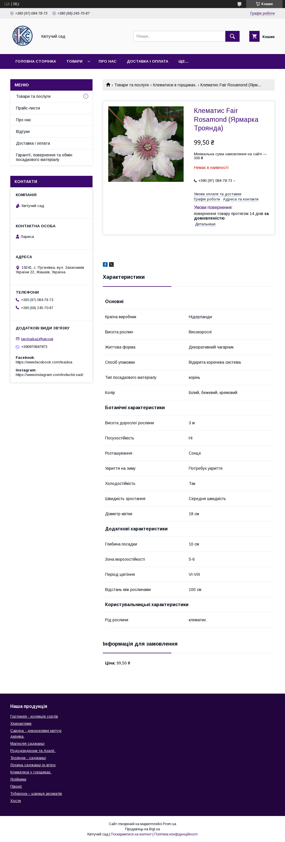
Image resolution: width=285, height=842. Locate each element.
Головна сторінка (35, 61)
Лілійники (18, 779)
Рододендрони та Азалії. (32, 751)
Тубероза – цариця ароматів (36, 793)
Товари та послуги (131, 85)
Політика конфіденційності (176, 834)
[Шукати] (232, 36)
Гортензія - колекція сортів (34, 716)
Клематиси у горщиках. (30, 772)
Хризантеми (20, 723)
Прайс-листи (28, 108)
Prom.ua (169, 824)
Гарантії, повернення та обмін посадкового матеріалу (44, 157)
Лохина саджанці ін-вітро (33, 765)
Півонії (16, 786)
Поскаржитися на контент (131, 834)
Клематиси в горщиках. (174, 85)
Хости (15, 801)
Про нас (108, 61)
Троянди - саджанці (28, 758)
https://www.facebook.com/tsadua (44, 362)
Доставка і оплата (147, 61)
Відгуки (23, 131)
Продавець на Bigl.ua (142, 829)
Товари (74, 61)
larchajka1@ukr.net (37, 339)
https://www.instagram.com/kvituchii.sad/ (49, 375)
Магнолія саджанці (27, 743)
